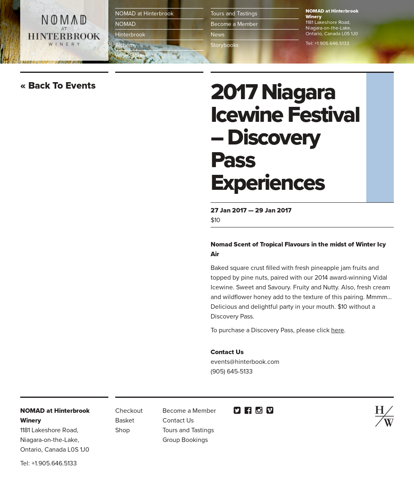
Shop (122, 430)
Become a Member (234, 24)
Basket (124, 420)
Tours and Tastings (234, 13)
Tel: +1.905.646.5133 (327, 43)
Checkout (129, 411)
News (218, 34)
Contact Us (178, 420)
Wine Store (129, 55)
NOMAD (125, 24)
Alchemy (126, 45)
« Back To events (58, 85)
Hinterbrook (130, 34)
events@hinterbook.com (245, 362)
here (337, 330)
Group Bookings (185, 440)
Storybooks (225, 45)
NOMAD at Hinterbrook (144, 13)
